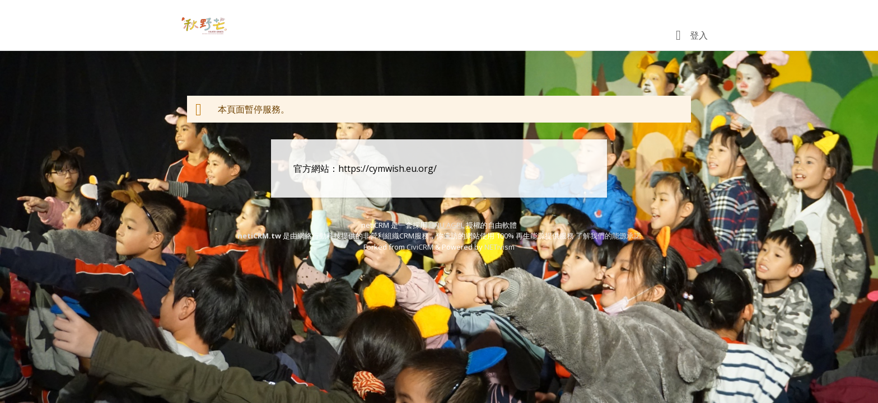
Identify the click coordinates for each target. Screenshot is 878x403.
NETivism (499, 247)
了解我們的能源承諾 (608, 236)
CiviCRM (420, 247)
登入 (699, 35)
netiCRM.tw (259, 236)
